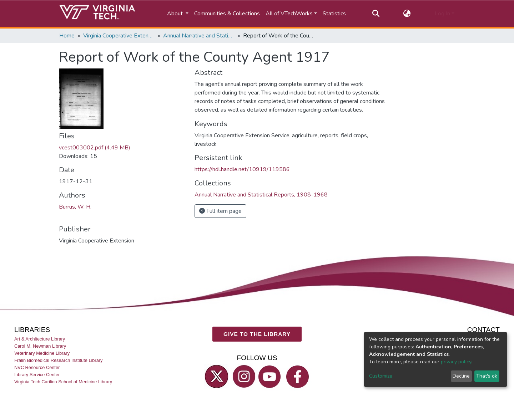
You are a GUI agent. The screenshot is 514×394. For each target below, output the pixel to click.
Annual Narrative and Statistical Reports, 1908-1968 (199, 36)
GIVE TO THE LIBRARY (257, 334)
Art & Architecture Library (39, 339)
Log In (442, 13)
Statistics (334, 13)
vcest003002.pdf (94, 148)
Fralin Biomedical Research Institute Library (58, 360)
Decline (461, 376)
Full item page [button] (220, 211)
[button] (407, 13)
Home (67, 36)
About (175, 13)
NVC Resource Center (37, 367)
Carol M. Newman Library (40, 346)
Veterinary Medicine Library (42, 353)
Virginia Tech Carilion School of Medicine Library (63, 382)
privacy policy (456, 361)
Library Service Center (37, 375)
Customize (380, 376)
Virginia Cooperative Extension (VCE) (119, 36)
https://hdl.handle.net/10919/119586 (242, 169)
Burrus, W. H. (75, 207)
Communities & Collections (227, 13)
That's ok (486, 376)
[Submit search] (375, 13)
